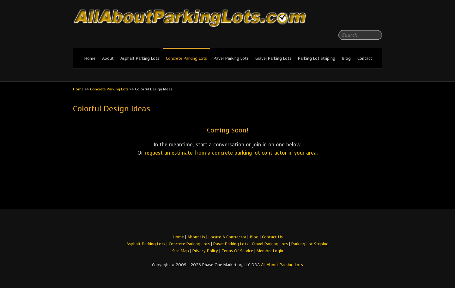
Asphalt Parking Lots (139, 58)
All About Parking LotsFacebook (364, 19)
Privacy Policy (205, 251)
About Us (196, 237)
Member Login (270, 251)
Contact (364, 58)
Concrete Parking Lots (186, 58)
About (108, 58)
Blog (346, 58)
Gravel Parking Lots (273, 58)
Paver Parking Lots (231, 58)
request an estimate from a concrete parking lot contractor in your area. (231, 153)
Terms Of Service (237, 251)
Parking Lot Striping (316, 58)
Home (89, 58)
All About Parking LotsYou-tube (377, 19)
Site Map (180, 251)
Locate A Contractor (227, 237)
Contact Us (272, 237)
